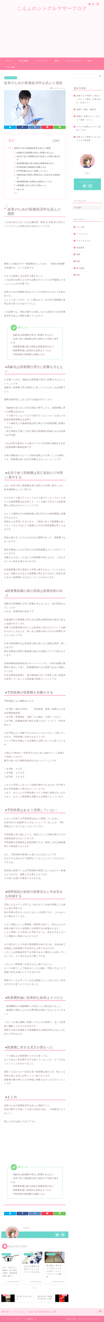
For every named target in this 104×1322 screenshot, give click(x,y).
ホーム (9, 61)
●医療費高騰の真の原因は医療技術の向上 (36, 163)
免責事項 (30, 1319)
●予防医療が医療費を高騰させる (31, 167)
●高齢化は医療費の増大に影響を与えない (36, 153)
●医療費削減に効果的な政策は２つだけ (35, 181)
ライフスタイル (73, 61)
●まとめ (20, 189)
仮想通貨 (80, 248)
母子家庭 (23, 61)
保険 (57, 61)
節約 (90, 61)
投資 (78, 261)
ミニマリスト (41, 61)
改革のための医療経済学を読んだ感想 (32, 148)
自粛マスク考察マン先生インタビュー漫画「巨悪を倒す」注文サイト (88, 99)
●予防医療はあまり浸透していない (32, 171)
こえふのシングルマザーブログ (52, 8)
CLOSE (55, 140)
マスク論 (10, 67)
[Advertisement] (52, 37)
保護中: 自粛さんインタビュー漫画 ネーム (88, 118)
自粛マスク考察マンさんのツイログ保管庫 (88, 139)
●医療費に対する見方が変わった (31, 185)
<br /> (12, 244)
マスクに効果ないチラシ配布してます (88, 128)
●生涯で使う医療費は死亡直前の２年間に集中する (39, 157)
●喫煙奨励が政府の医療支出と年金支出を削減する (39, 176)
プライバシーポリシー (14, 1319)
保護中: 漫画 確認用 (86, 110)
